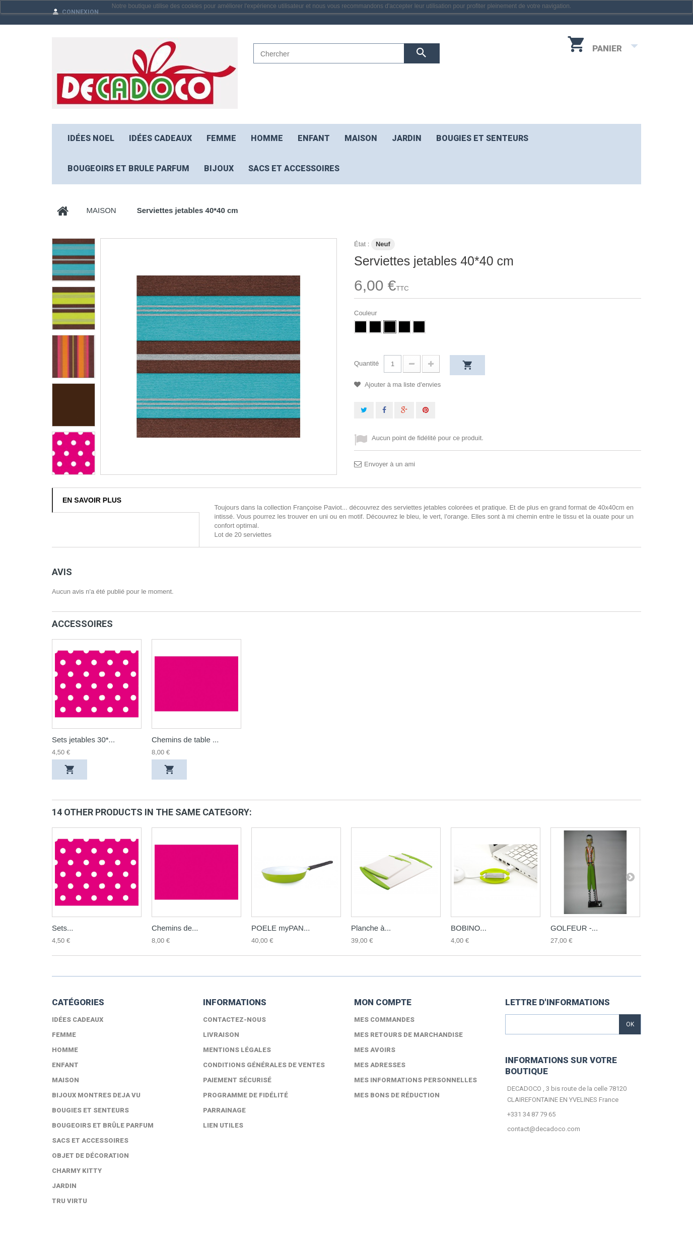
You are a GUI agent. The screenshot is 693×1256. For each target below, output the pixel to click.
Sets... (63, 928)
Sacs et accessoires (293, 168)
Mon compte (382, 1002)
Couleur (366, 313)
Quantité (366, 363)
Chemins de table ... (185, 739)
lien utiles (223, 1125)
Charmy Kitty (77, 1170)
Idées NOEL (90, 138)
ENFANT (314, 138)
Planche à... (371, 928)
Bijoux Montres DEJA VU (96, 1095)
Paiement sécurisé (237, 1080)
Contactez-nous (234, 1019)
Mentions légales (237, 1050)
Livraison (221, 1034)
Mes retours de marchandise (408, 1034)
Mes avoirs (374, 1050)
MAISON (360, 138)
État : (361, 244)
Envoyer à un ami (389, 464)
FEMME (221, 138)
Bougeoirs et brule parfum (128, 168)
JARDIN (407, 138)
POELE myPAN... (280, 928)
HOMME (267, 138)
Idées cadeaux (160, 138)
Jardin (64, 1186)
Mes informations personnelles (415, 1080)
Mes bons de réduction (397, 1095)
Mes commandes (384, 1019)
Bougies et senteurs (482, 138)
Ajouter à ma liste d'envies (402, 384)
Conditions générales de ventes (264, 1065)
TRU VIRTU (69, 1201)
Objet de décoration (90, 1155)
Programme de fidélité (245, 1095)
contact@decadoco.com (543, 1129)
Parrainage (224, 1110)
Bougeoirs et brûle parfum (103, 1125)
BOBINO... (469, 928)
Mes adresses (379, 1065)
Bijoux (219, 168)
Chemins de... (175, 928)
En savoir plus (91, 500)
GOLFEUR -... (574, 928)
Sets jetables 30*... (83, 739)
